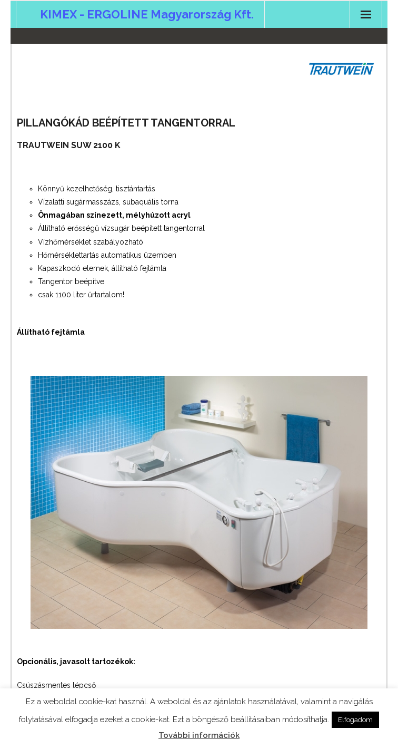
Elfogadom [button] (355, 720)
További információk (199, 735)
